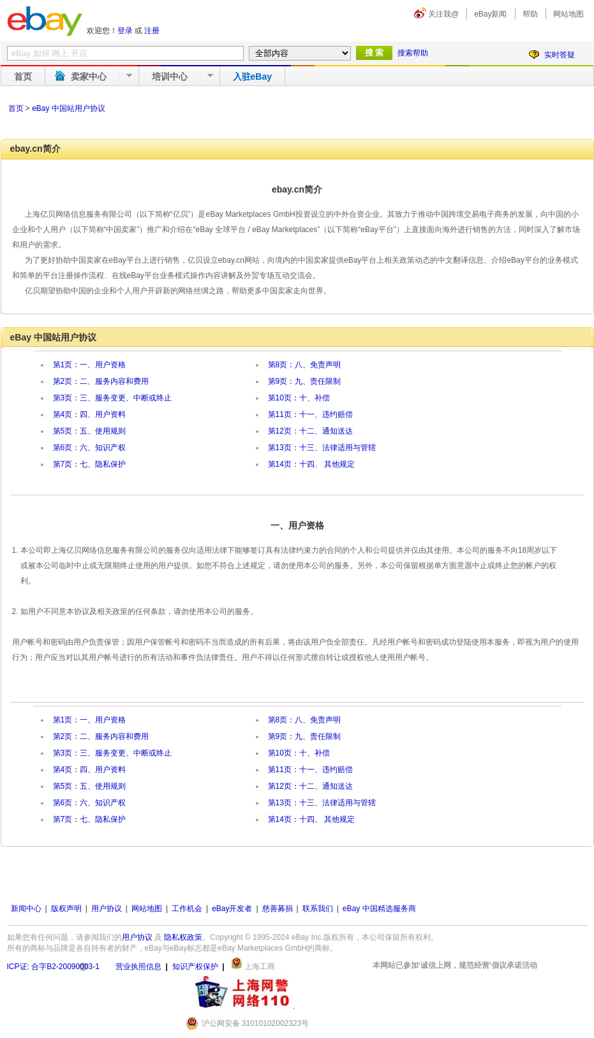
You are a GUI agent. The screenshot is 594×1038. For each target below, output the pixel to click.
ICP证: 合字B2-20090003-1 (53, 966)
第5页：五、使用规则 (89, 431)
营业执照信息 (138, 966)
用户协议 (106, 908)
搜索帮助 (412, 52)
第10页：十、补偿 (299, 397)
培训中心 (170, 76)
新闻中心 (26, 908)
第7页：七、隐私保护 (89, 464)
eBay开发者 (232, 908)
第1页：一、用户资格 (89, 364)
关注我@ (443, 14)
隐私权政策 (183, 937)
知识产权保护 (195, 966)
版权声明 (66, 908)
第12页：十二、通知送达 (310, 431)
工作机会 (187, 908)
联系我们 (317, 908)
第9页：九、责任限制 (304, 381)
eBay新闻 (490, 14)
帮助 (530, 14)
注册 (152, 30)
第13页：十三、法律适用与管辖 (322, 447)
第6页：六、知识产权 (89, 447)
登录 (125, 30)
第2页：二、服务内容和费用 (101, 381)
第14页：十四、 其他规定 (311, 464)
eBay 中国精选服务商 (379, 908)
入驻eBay (252, 76)
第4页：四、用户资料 (89, 414)
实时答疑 (559, 54)
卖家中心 (89, 76)
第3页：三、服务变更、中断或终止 (112, 397)
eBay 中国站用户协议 (68, 108)
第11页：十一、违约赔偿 (310, 414)
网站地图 (568, 14)
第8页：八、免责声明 (304, 364)
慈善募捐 (277, 908)
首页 (23, 76)
